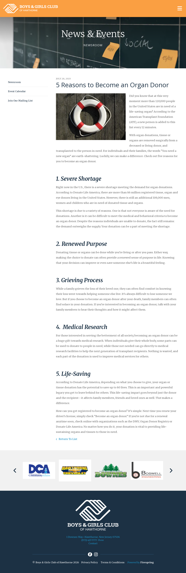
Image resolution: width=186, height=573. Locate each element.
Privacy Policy (89, 562)
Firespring (147, 562)
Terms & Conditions (113, 562)
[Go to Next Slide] (171, 470)
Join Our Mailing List (20, 100)
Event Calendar (17, 91)
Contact (93, 543)
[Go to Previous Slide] (15, 470)
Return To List (67, 439)
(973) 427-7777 (89, 540)
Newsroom (14, 82)
